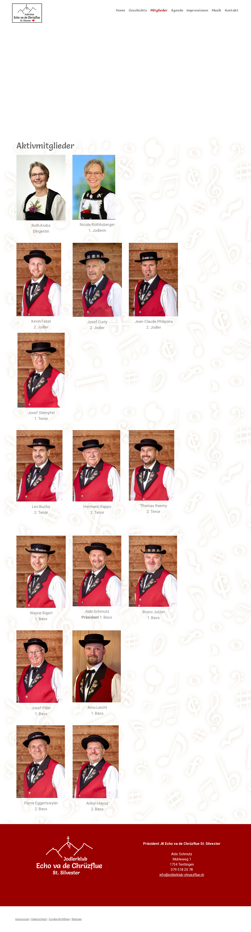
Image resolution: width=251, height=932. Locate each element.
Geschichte (138, 10)
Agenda (177, 10)
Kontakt (231, 10)
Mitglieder (159, 10)
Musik (216, 10)
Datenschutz (39, 919)
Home (120, 10)
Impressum (22, 919)
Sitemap (77, 919)
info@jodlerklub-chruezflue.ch (181, 875)
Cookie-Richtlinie (59, 919)
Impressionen (197, 10)
